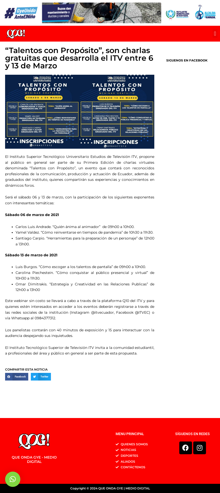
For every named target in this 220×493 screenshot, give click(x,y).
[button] (215, 33)
